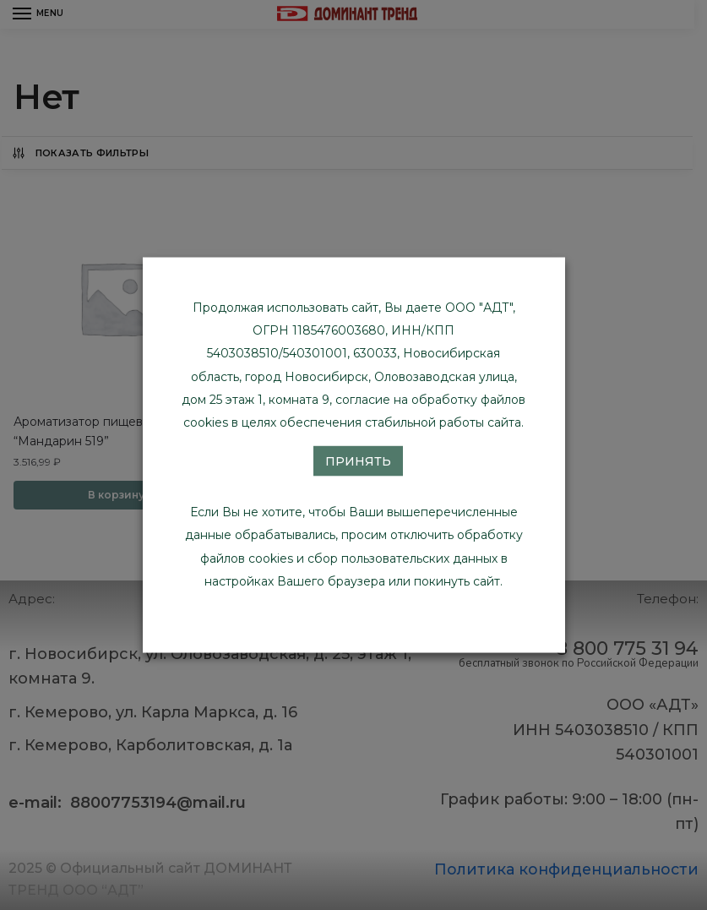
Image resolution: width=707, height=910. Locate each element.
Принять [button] (358, 461)
